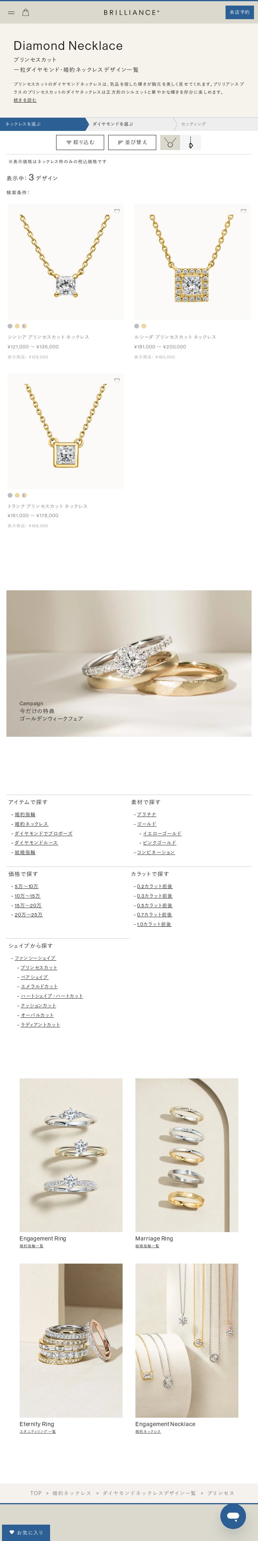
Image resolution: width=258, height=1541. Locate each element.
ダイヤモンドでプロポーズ (44, 834)
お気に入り (26, 1532)
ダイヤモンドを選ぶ (113, 124)
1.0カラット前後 (154, 924)
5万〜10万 (27, 886)
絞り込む (80, 142)
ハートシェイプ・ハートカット (52, 996)
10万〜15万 (28, 896)
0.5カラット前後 (155, 905)
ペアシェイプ (35, 977)
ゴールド (146, 824)
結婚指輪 (25, 852)
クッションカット (38, 1006)
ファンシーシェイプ (35, 958)
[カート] (25, 15)
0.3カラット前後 (155, 896)
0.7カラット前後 (154, 915)
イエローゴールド (162, 834)
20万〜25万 (29, 915)
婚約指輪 (25, 814)
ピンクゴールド (159, 843)
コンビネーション (156, 852)
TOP (36, 1493)
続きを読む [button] (25, 100)
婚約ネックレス (32, 824)
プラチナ (146, 814)
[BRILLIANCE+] (131, 13)
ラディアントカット (40, 1025)
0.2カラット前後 (155, 886)
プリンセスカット (39, 968)
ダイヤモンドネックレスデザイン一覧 (150, 1493)
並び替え (132, 142)
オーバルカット (37, 1015)
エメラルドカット (39, 986)
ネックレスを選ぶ (23, 124)
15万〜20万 (28, 905)
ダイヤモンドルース (36, 843)
